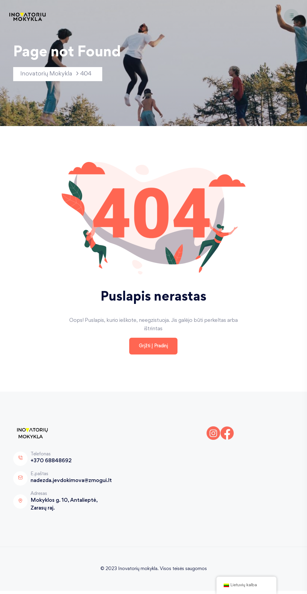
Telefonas (41, 457)
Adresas (39, 497)
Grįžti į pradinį (153, 349)
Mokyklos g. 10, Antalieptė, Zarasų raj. (64, 507)
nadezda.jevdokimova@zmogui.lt (71, 484)
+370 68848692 (51, 464)
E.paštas (39, 477)
